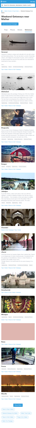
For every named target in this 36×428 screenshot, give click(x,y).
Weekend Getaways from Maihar (10, 413)
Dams (20, 202)
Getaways (28, 30)
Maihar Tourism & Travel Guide (11, 11)
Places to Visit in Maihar (8, 417)
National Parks (5, 396)
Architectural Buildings (18, 66)
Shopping (8, 166)
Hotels (20, 30)
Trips (6, 30)
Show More (18, 405)
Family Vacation (22, 166)
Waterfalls (8, 202)
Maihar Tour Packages (7, 421)
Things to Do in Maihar (22, 417)
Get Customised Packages (10, 24)
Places (12, 30)
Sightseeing (4, 66)
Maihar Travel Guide (26, 413)
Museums (4, 139)
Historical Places (28, 66)
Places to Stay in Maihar (8, 409)
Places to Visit (12, 69)
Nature (10, 66)
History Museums (18, 139)
